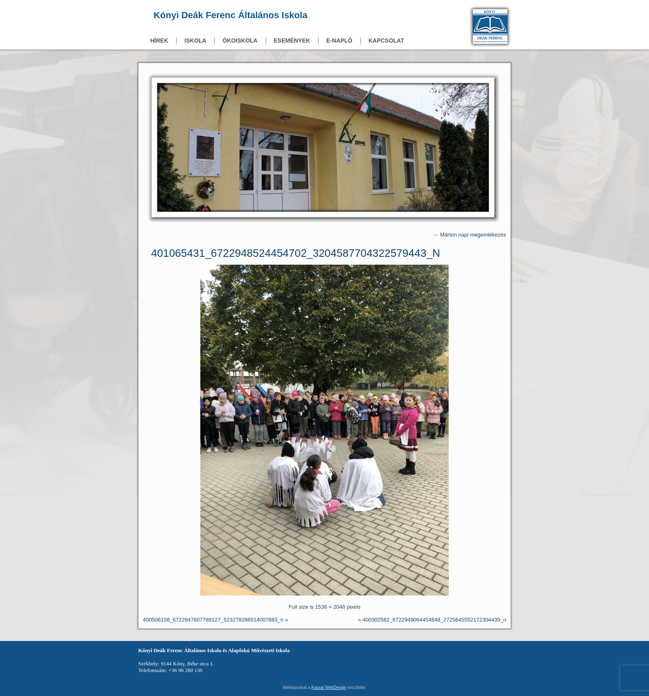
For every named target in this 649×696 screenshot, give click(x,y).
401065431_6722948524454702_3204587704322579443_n (295, 253)
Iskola (196, 40)
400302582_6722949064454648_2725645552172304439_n (434, 620)
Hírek (159, 40)
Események (292, 40)
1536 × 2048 (330, 607)
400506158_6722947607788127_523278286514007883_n (213, 620)
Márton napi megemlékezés (469, 235)
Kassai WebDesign (328, 687)
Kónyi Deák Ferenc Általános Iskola (231, 15)
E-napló (339, 40)
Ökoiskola (239, 40)
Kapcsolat (386, 40)
